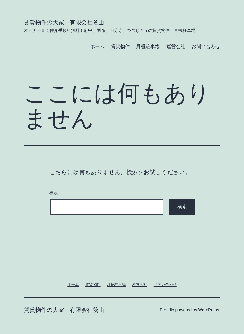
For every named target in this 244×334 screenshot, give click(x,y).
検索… (55, 192)
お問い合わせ (206, 46)
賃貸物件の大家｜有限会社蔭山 (64, 22)
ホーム (97, 46)
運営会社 (175, 46)
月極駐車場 (148, 46)
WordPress (208, 309)
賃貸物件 (120, 46)
